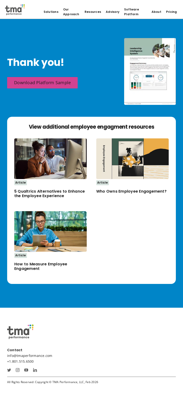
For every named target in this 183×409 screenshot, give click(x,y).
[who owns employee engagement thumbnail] (132, 140)
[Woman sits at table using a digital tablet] (50, 213)
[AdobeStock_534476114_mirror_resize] (50, 140)
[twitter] (9, 370)
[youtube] (26, 370)
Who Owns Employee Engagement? (131, 191)
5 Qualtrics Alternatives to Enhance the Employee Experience (49, 194)
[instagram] (18, 370)
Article (20, 182)
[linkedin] (35, 370)
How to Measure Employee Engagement (40, 266)
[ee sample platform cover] (150, 40)
